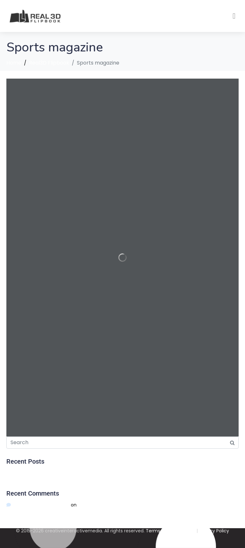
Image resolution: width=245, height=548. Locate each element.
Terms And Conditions (170, 531)
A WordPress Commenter (41, 505)
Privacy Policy (214, 531)
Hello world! (18, 473)
